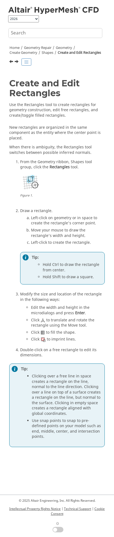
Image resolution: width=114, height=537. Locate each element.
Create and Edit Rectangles (79, 52)
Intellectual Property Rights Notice (35, 508)
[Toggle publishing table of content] (26, 62)
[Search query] (55, 33)
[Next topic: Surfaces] (17, 62)
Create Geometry (23, 52)
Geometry (64, 47)
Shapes (47, 52)
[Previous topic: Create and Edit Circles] (12, 62)
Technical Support (77, 508)
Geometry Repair (37, 47)
